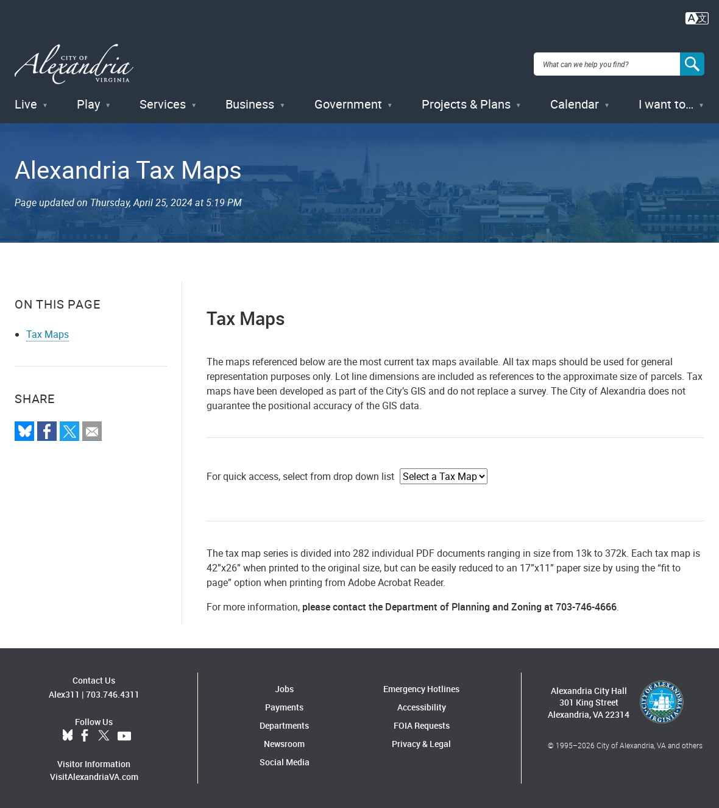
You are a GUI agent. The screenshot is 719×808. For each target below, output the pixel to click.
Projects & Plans (466, 103)
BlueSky (68, 735)
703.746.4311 (113, 693)
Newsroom (284, 743)
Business (249, 103)
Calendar (574, 103)
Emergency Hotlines (421, 688)
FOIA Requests (422, 725)
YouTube (124, 735)
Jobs (284, 688)
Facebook (85, 735)
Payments (284, 706)
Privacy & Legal (421, 743)
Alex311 (64, 693)
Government (348, 103)
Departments (284, 725)
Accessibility (421, 706)
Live (26, 103)
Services (163, 103)
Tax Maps (47, 333)
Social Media (285, 761)
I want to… (666, 103)
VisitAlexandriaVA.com (94, 775)
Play (88, 103)
